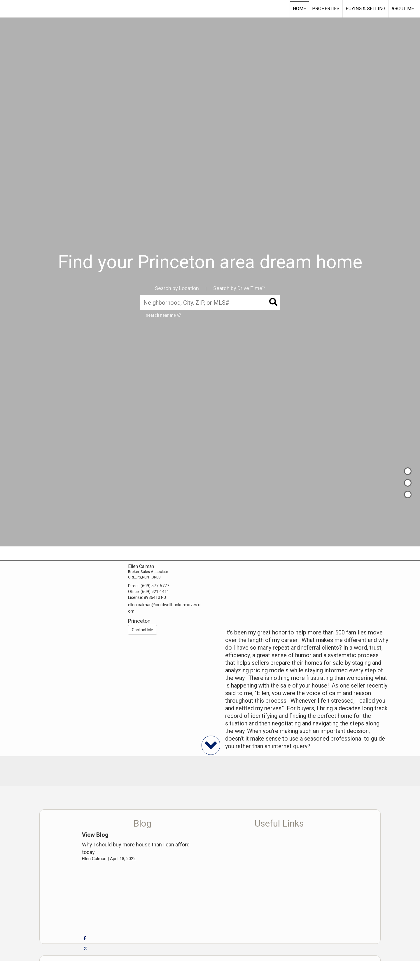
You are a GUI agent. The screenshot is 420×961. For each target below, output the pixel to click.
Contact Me (142, 629)
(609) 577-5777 (155, 585)
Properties (326, 8)
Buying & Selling (365, 8)
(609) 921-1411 (155, 591)
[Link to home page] (7, 8)
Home (299, 8)
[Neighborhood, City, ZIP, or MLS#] (210, 302)
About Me (402, 8)
